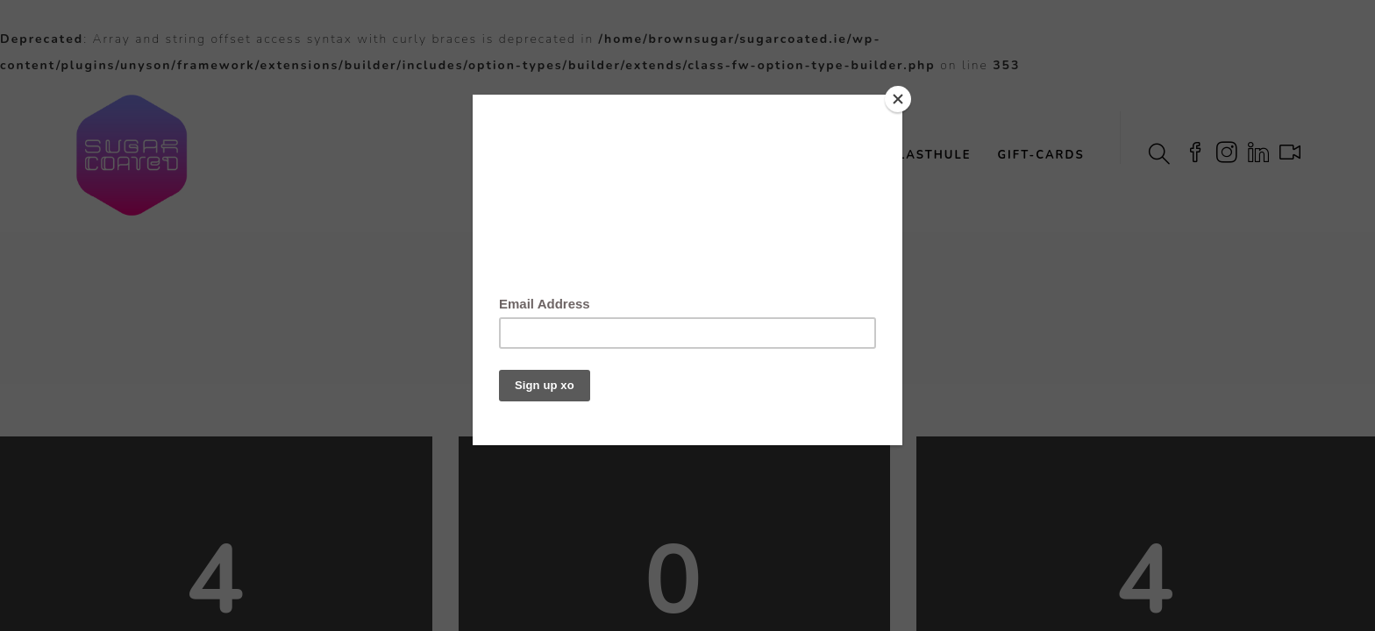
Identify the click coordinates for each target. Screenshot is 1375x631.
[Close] (898, 99)
